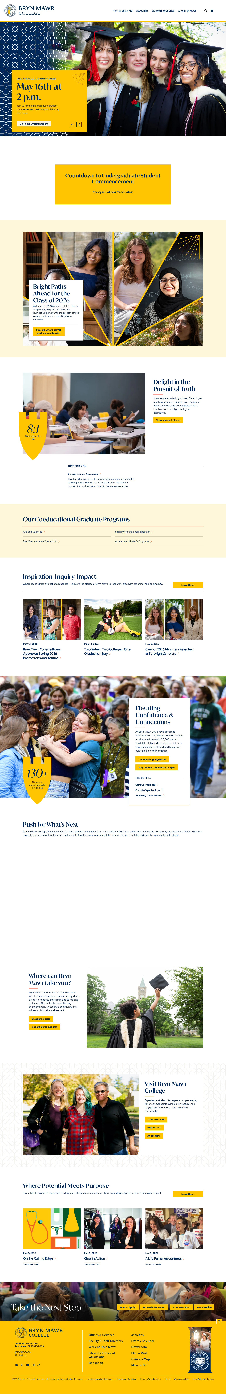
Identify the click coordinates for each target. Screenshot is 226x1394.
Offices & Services (101, 1334)
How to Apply (128, 1307)
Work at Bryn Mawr (102, 1347)
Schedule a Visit (156, 1119)
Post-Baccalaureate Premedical (40, 541)
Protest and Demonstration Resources (66, 1379)
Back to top (219, 1321)
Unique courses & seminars (83, 474)
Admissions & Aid (122, 10)
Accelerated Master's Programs (132, 541)
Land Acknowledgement (203, 1379)
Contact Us (20, 1355)
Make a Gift (139, 1365)
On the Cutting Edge (38, 1258)
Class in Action (94, 1258)
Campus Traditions (145, 784)
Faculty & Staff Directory (106, 1341)
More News (187, 585)
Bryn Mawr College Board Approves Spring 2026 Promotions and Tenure (42, 653)
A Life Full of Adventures (163, 1258)
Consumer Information (126, 1379)
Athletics (137, 1334)
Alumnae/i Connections (148, 795)
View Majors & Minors (168, 420)
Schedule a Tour (181, 1307)
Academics (142, 10)
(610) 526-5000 (23, 1352)
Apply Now (153, 1135)
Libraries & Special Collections (102, 1355)
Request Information (154, 1307)
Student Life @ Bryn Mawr (152, 759)
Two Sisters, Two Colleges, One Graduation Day (107, 651)
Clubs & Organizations (147, 790)
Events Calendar (142, 1341)
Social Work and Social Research (132, 532)
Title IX (167, 1379)
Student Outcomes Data (44, 1026)
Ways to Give (204, 1307)
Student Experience (163, 10)
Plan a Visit (139, 1353)
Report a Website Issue (150, 1379)
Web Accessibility (181, 1379)
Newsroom (139, 1347)
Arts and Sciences (32, 532)
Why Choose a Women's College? (156, 767)
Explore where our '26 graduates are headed (48, 331)
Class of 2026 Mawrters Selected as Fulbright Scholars (169, 651)
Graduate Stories (41, 1018)
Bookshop (96, 1362)
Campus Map (140, 1359)
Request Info (154, 1127)
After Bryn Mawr (187, 10)
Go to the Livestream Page (34, 123)
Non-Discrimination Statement (100, 1379)
